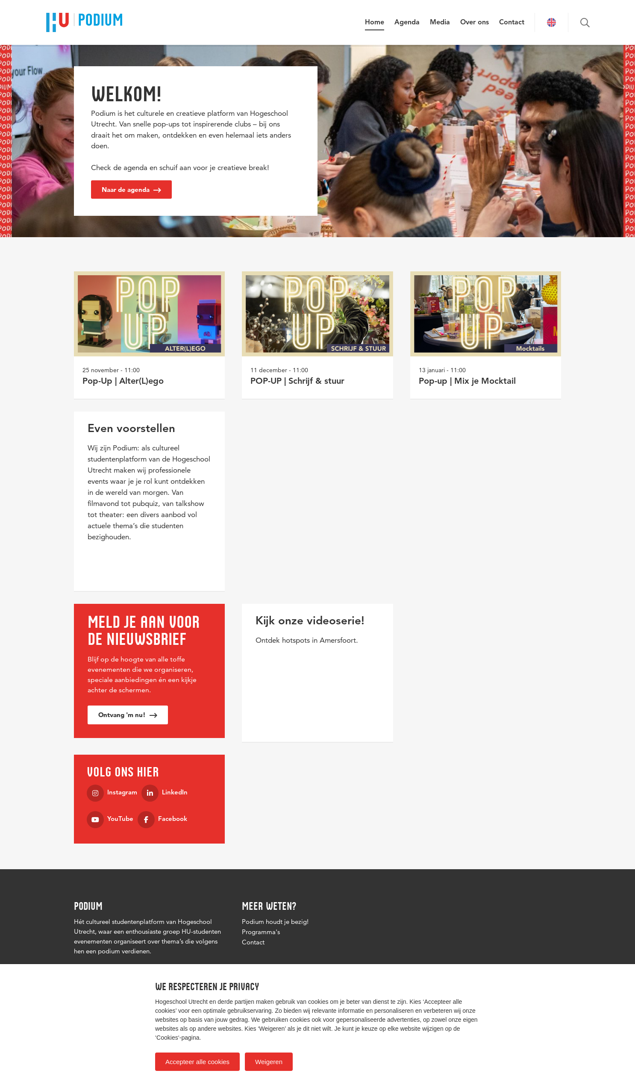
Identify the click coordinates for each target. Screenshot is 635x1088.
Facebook (162, 819)
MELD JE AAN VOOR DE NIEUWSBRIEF (144, 630)
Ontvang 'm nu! (127, 715)
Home (374, 22)
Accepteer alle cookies (197, 1061)
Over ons (474, 22)
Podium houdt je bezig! (275, 921)
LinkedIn (164, 793)
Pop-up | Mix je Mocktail (467, 381)
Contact (511, 22)
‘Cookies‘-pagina (177, 1037)
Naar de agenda (131, 189)
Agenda (407, 22)
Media (440, 22)
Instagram (112, 793)
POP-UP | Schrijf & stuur (297, 381)
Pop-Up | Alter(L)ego (123, 381)
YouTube (110, 819)
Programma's (261, 932)
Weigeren (268, 1061)
